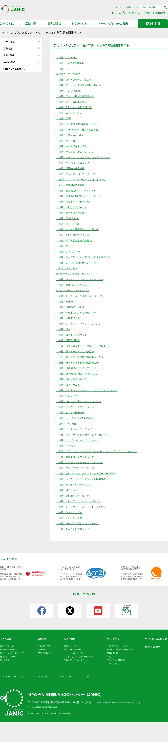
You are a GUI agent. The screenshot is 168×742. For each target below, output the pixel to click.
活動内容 (30, 27)
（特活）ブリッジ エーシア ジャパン (77, 471)
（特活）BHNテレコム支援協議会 (75, 421)
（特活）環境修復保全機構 (71, 171)
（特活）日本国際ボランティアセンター (79, 371)
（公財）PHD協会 (67, 427)
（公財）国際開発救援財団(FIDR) (75, 188)
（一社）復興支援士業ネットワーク (76, 460)
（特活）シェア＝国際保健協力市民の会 (79, 233)
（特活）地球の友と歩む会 (71, 310)
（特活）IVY (63, 72)
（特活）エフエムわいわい (71, 138)
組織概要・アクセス (8, 653)
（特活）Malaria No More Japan (76, 488)
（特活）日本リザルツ (68, 388)
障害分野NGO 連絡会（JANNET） (76, 277)
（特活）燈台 (63, 332)
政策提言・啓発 (44, 649)
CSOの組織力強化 (45, 656)
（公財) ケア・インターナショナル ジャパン (83, 183)
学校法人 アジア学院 (68, 77)
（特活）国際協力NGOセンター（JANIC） (81, 199)
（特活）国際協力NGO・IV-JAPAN (77, 194)
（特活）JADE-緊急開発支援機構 (75, 244)
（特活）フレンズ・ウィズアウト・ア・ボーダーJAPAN (88, 477)
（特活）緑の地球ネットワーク (74, 499)
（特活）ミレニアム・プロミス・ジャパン (80, 504)
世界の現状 (54, 27)
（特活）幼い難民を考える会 (72, 149)
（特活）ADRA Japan (69, 94)
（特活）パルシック (67, 399)
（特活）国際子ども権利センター (75, 205)
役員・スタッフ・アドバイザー (13, 656)
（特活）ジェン (65, 249)
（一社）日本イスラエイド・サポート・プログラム (85, 349)
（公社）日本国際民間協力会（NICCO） (79, 377)
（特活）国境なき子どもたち (72, 210)
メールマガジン (113, 667)
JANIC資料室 (112, 656)
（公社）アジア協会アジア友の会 (75, 83)
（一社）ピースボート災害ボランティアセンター (84, 438)
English (118, 7)
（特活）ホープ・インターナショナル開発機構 (82, 482)
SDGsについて (70, 649)
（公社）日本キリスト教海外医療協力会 (79, 366)
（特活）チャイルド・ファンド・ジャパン (80, 327)
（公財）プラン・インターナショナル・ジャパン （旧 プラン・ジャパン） (99, 454)
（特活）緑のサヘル (67, 493)
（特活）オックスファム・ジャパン (76, 155)
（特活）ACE (64, 122)
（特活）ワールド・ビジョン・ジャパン (79, 527)
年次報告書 (4, 663)
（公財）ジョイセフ (67, 271)
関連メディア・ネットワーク (76, 663)
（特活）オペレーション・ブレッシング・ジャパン (85, 160)
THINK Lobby (9, 679)
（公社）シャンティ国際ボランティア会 (79, 266)
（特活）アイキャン (67, 61)
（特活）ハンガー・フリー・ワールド (77, 410)
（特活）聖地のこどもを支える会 (75, 288)
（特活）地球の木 (66, 305)
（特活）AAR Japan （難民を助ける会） (80, 133)
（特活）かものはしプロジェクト (75, 166)
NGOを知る (79, 27)
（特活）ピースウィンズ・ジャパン (76, 432)
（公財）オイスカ (66, 144)
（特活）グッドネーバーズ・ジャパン (77, 177)
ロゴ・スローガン (7, 649)
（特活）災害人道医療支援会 (72, 216)
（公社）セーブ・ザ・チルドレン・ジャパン (81, 299)
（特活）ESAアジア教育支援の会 (75, 110)
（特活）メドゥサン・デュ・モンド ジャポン (82, 510)
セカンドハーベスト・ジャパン (74, 294)
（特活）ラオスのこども (70, 515)
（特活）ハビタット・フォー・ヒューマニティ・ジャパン (89, 393)
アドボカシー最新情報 (116, 663)
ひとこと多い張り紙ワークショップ (80, 660)
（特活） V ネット (66, 449)
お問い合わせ (132, 7)
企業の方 (135, 13)
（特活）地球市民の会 (68, 321)
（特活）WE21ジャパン (69, 116)
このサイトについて (9, 696)
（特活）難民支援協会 (68, 343)
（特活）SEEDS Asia (68, 227)
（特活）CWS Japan (68, 221)
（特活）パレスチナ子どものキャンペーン (80, 404)
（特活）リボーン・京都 (70, 521)
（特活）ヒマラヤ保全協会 (71, 416)
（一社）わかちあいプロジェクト (75, 532)
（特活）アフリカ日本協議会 (72, 105)
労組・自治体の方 (156, 13)
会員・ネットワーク (8, 660)
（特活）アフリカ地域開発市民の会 (76, 99)
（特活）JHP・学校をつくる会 (74, 238)
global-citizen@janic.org (51, 726)
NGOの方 (118, 13)
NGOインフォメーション (117, 649)
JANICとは (7, 27)
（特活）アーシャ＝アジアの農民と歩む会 (80, 88)
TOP (3, 36)
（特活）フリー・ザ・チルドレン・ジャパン (81, 465)
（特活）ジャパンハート (70, 255)
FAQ (109, 660)
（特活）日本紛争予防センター (74, 382)
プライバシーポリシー (41, 696)
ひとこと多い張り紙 (74, 656)
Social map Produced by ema (120, 653)
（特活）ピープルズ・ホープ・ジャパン (79, 443)
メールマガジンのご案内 (113, 27)
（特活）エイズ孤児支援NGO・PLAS (77, 127)
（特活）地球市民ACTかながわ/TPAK (77, 316)
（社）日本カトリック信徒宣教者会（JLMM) (82, 360)
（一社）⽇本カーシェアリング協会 (76, 355)
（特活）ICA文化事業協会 (71, 66)
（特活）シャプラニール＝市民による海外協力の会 (85, 260)
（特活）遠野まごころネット (72, 338)
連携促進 (41, 653)
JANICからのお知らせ (14, 72)
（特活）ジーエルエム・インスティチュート (81, 282)
